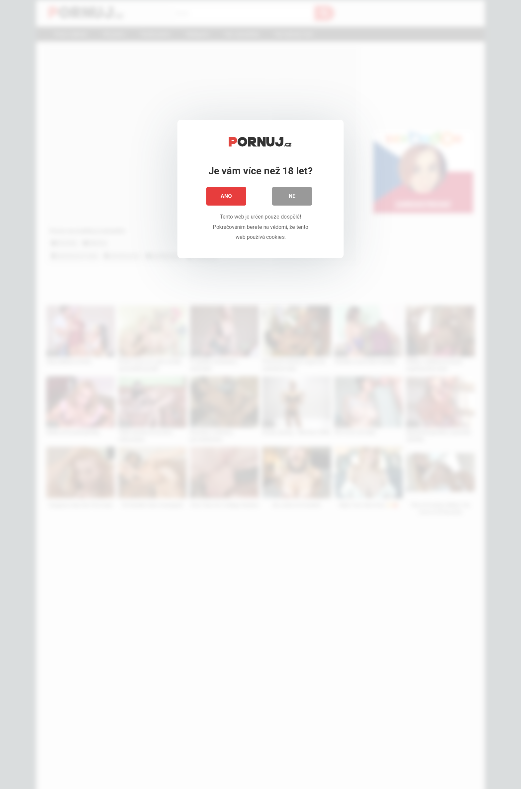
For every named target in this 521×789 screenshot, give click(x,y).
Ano (226, 196)
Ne (292, 196)
